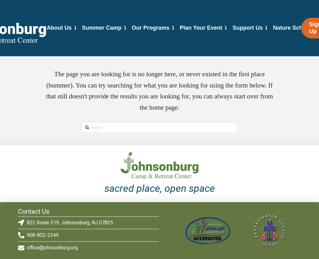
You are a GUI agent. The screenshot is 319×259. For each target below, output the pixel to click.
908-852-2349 (43, 235)
